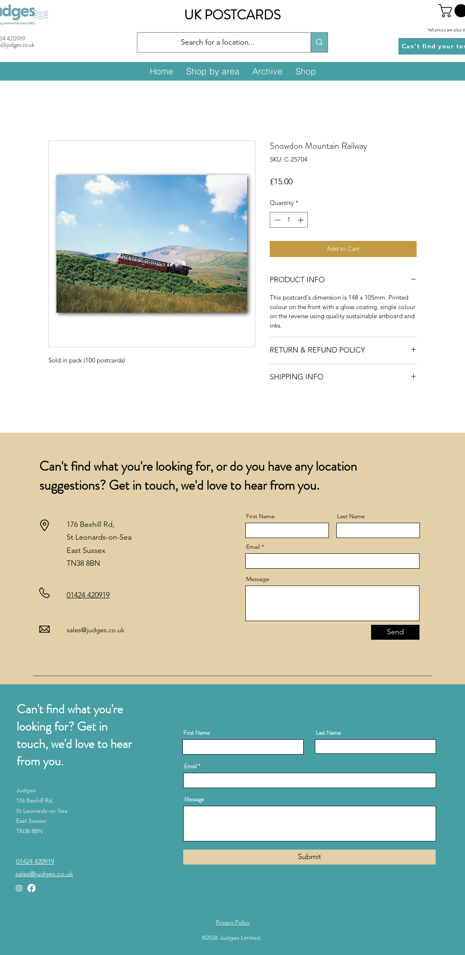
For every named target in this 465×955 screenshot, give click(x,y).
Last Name (351, 516)
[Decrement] (276, 220)
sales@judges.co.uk (96, 630)
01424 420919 (88, 595)
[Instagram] (19, 888)
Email (253, 547)
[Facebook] (31, 888)
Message (257, 579)
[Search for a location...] (217, 42)
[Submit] (309, 857)
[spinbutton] (289, 220)
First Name (260, 516)
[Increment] (301, 220)
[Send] (395, 632)
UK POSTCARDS (232, 14)
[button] (213, 71)
